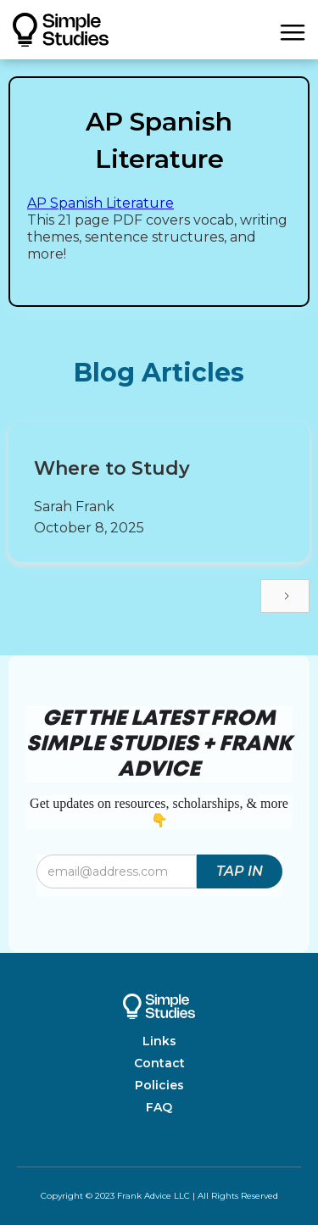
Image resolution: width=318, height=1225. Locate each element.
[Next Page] (285, 596)
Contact (159, 1063)
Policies (159, 1085)
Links (159, 1041)
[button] (292, 29)
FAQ (159, 1107)
